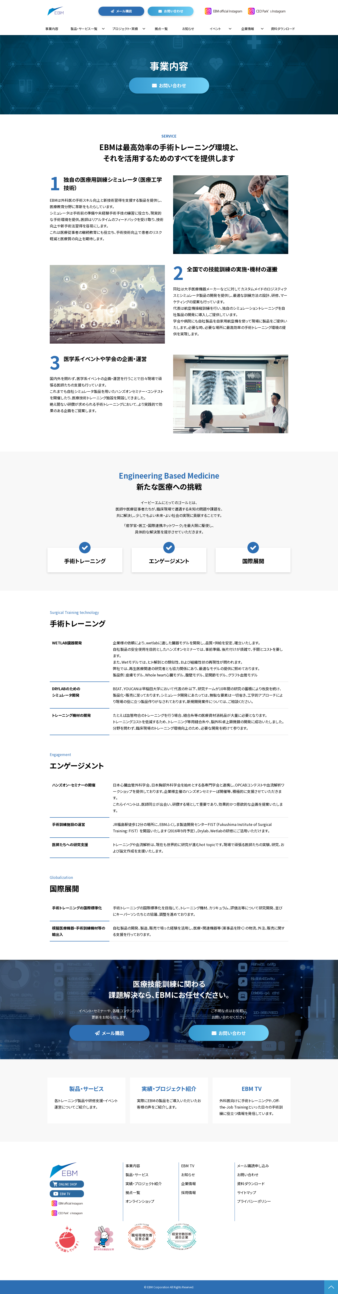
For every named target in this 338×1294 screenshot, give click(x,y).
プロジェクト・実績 (125, 28)
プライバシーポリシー (254, 1201)
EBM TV (252, 1100)
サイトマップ (246, 1192)
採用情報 (188, 1192)
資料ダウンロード (283, 28)
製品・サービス (136, 1174)
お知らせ (188, 28)
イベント (215, 28)
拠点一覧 (161, 28)
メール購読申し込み (253, 1165)
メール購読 (124, 11)
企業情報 (247, 28)
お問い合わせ (173, 11)
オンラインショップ (139, 1201)
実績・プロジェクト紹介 (169, 1100)
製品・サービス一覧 (84, 28)
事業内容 (51, 28)
